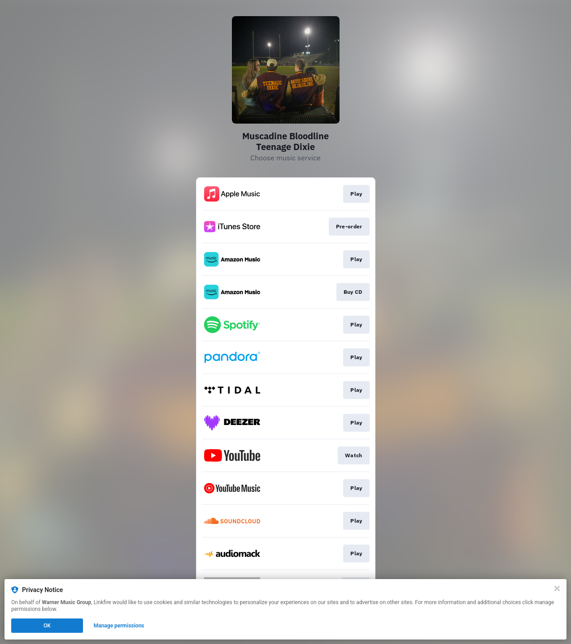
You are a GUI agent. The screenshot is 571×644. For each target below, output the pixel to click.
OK (47, 626)
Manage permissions (119, 626)
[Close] (557, 588)
